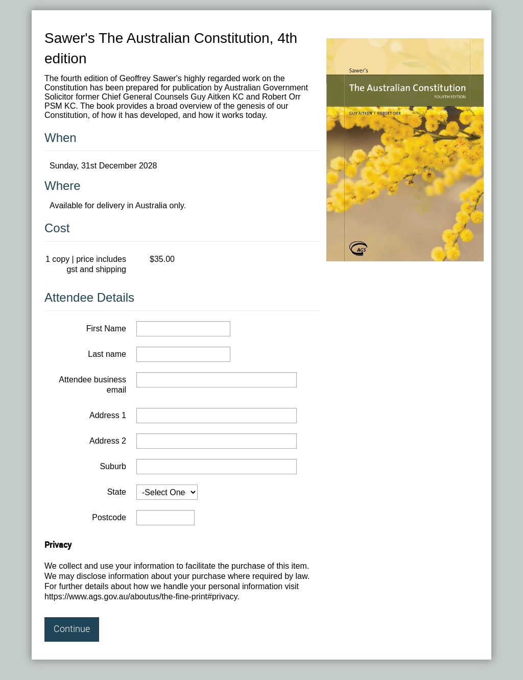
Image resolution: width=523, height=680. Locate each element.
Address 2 (107, 440)
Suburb (113, 466)
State (116, 492)
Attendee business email (92, 384)
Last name (107, 354)
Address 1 (107, 415)
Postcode (109, 517)
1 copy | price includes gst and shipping (85, 264)
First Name (106, 328)
